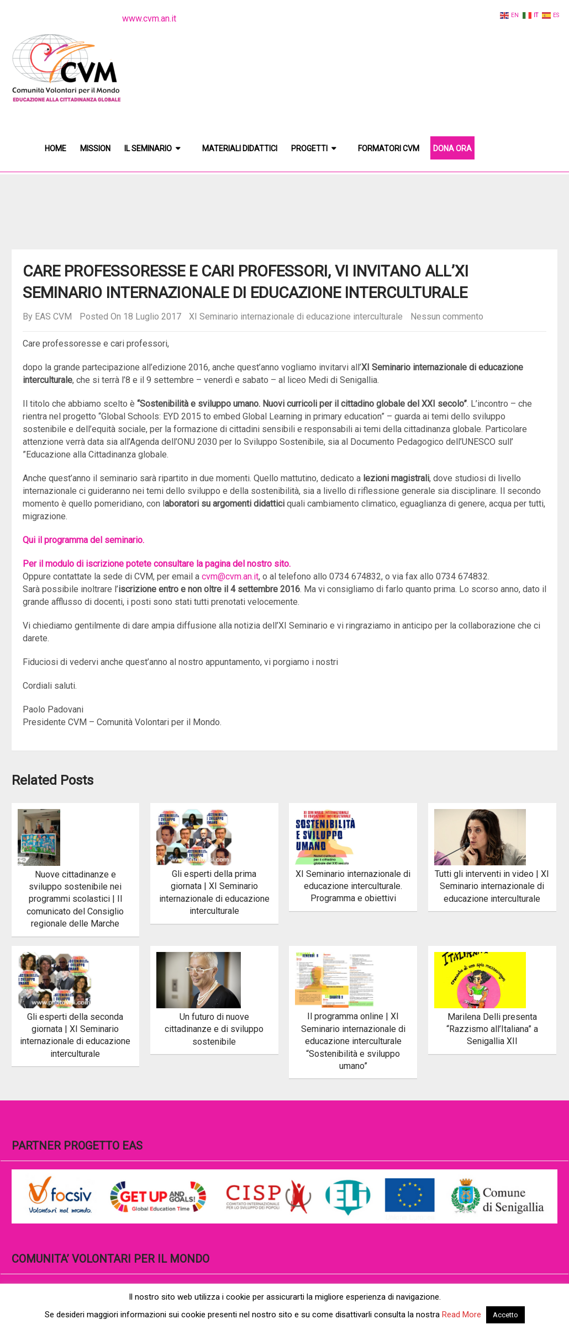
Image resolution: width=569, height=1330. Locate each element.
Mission (95, 148)
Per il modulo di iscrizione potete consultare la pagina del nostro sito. (157, 563)
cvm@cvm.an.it (230, 576)
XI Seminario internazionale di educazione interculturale (296, 316)
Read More (461, 1315)
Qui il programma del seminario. (83, 540)
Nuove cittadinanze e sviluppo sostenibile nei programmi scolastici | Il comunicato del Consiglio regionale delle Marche (75, 899)
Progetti (309, 148)
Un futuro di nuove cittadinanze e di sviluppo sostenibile (214, 1029)
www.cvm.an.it (149, 18)
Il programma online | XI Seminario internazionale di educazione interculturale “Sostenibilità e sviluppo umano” (353, 1041)
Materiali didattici (239, 148)
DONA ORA (452, 148)
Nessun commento (446, 316)
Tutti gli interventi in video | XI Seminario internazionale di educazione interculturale (492, 886)
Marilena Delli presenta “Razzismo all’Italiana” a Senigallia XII (492, 1029)
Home (55, 148)
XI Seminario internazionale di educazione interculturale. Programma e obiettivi (353, 886)
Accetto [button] (505, 1315)
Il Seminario (148, 148)
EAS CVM (53, 316)
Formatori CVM (388, 148)
